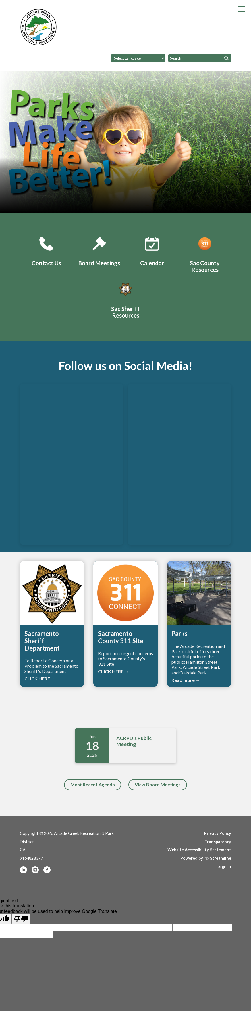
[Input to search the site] (199, 58)
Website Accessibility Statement (199, 849)
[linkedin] (24, 871)
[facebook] (47, 871)
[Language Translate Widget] (138, 58)
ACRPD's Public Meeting (134, 741)
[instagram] (36, 871)
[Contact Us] (46, 250)
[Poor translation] (21, 919)
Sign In (224, 866)
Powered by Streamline (205, 858)
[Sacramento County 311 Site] (205, 253)
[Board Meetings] (99, 250)
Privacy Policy (217, 833)
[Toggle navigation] (241, 9)
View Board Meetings (158, 784)
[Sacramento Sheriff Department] (125, 299)
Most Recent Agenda (92, 784)
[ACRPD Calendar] (152, 250)
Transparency (217, 841)
